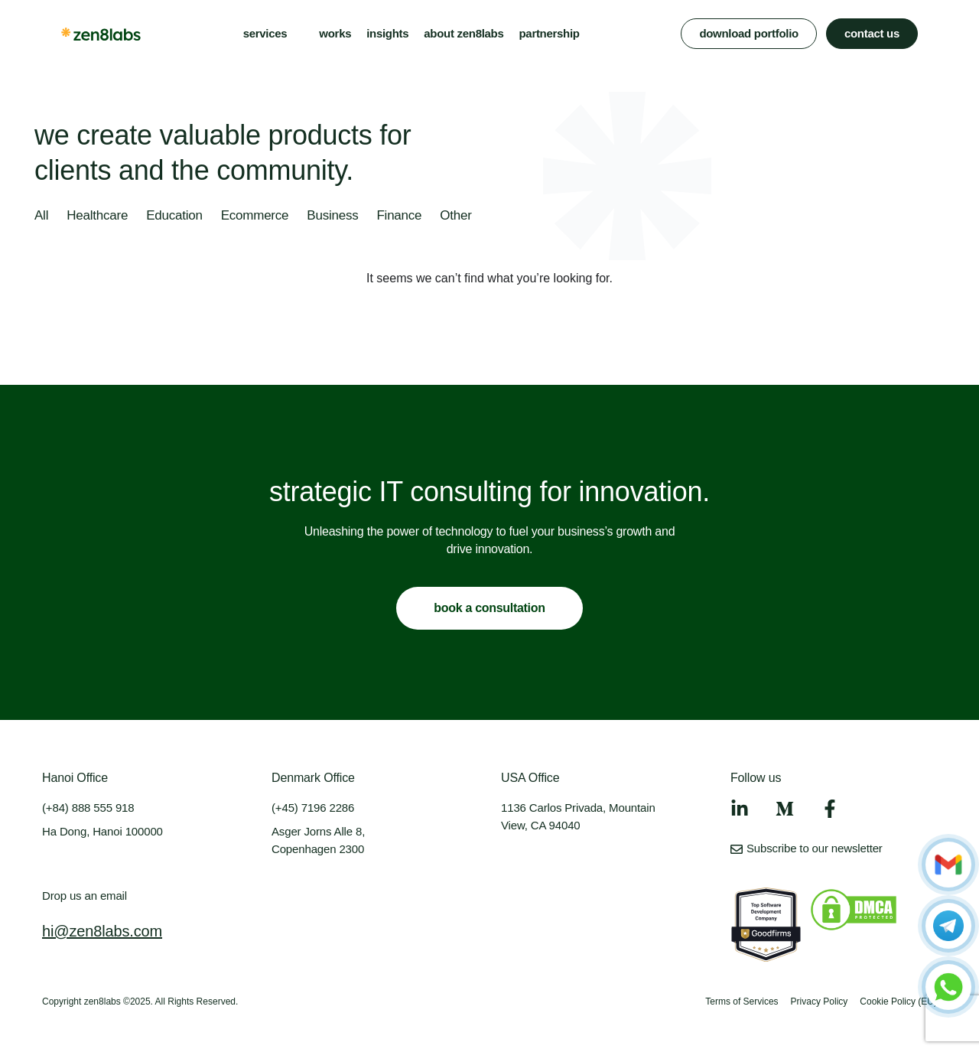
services (265, 33)
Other (455, 215)
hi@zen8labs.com (102, 931)
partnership (549, 33)
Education (174, 215)
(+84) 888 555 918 (88, 807)
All (41, 215)
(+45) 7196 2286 (313, 807)
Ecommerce (255, 215)
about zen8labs (463, 33)
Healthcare (97, 215)
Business (332, 215)
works (335, 33)
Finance (398, 215)
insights (387, 33)
